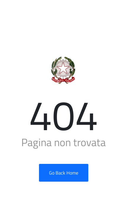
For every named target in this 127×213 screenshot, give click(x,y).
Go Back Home (63, 172)
